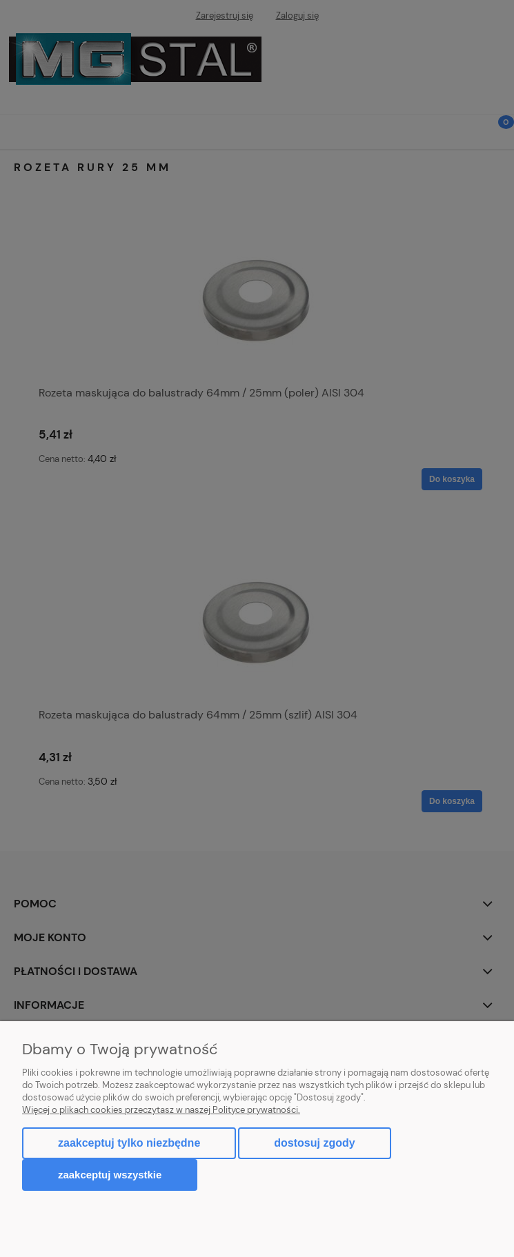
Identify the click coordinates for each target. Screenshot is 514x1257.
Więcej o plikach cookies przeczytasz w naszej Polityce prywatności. (161, 1110)
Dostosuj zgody (314, 1143)
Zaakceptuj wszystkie (109, 1174)
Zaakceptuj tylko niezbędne (129, 1143)
